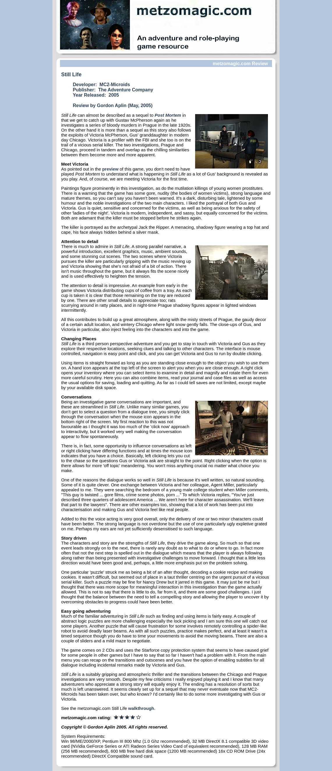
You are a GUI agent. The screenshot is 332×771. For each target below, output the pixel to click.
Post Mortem (168, 115)
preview (110, 168)
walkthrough (141, 708)
